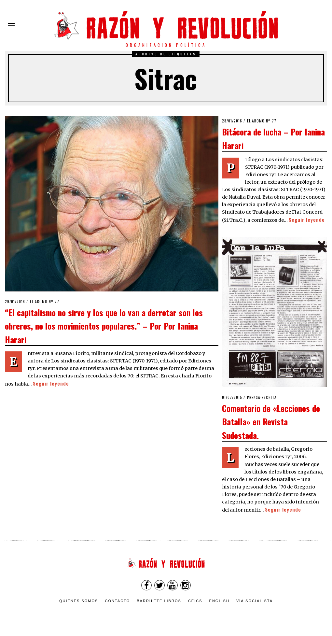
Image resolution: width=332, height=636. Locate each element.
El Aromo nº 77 (44, 301)
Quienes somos (78, 601)
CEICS (195, 601)
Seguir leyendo (51, 383)
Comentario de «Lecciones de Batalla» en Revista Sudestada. (271, 421)
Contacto (117, 601)
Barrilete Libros (159, 601)
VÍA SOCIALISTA (254, 601)
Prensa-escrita (262, 397)
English (219, 601)
